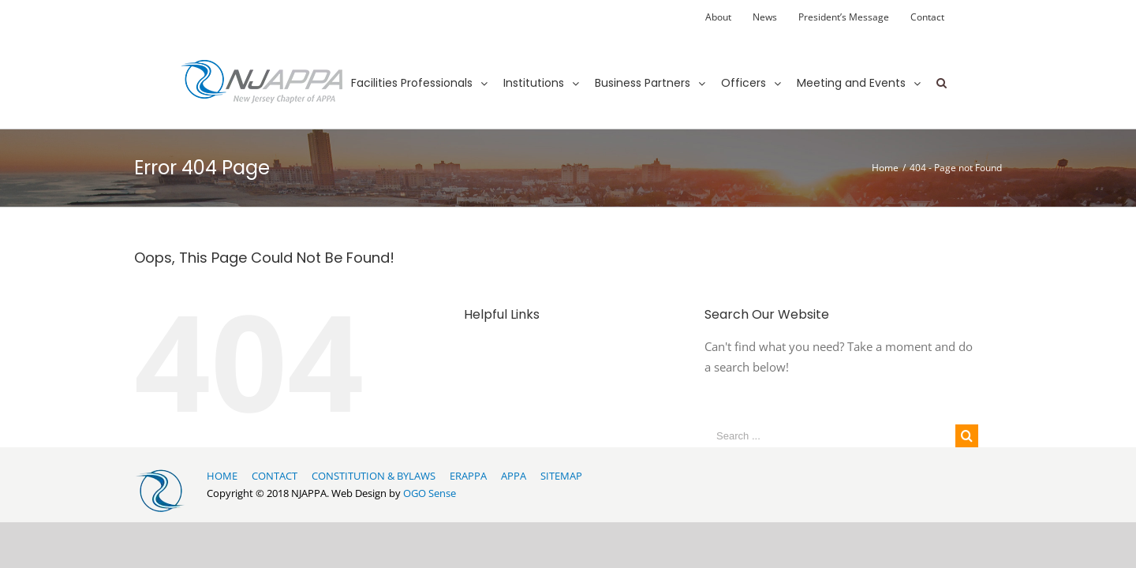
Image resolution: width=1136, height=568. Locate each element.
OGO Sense (429, 493)
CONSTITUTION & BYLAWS (373, 476)
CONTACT (274, 476)
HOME (222, 476)
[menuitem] (718, 17)
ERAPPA (468, 476)
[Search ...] (829, 435)
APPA (513, 476)
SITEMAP (561, 476)
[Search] (942, 69)
